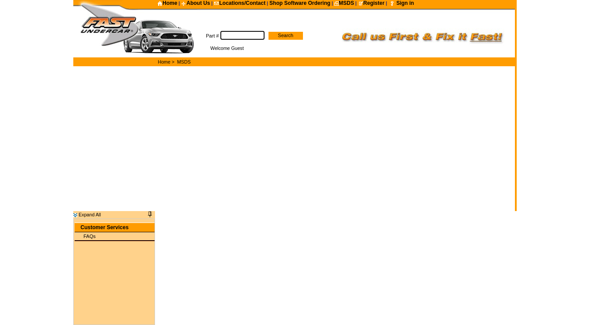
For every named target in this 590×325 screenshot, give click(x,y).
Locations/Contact (239, 3)
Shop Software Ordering (299, 3)
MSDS (344, 3)
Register (371, 3)
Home (167, 3)
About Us (195, 3)
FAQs (89, 231)
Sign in (405, 3)
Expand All (87, 210)
